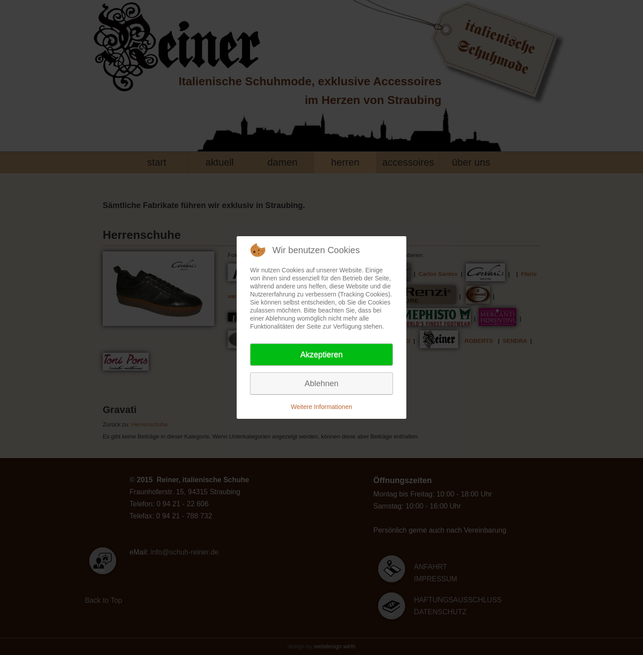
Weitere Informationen (321, 406)
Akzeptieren (321, 354)
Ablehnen (321, 383)
